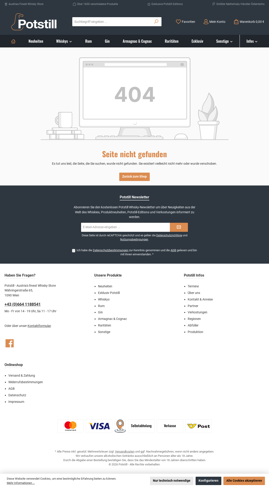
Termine (193, 286)
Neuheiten (105, 286)
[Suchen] (156, 21)
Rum (101, 306)
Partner (193, 306)
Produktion (195, 332)
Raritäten (104, 325)
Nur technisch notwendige (171, 481)
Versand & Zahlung (21, 376)
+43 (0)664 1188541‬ (23, 304)
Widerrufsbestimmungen (25, 382)
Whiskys (104, 299)
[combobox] (112, 21)
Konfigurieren (208, 481)
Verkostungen (197, 312)
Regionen (194, 319)
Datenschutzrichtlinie (169, 235)
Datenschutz (17, 395)
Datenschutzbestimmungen (110, 250)
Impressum (16, 402)
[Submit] (179, 227)
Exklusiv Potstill (109, 293)
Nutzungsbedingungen (134, 239)
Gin (100, 312)
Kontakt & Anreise (200, 299)
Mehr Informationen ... (21, 483)
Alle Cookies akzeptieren (244, 481)
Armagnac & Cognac (112, 319)
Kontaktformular (39, 326)
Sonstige (104, 332)
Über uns (194, 293)
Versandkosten (124, 451)
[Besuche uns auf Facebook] (10, 343)
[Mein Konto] (214, 21)
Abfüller (193, 325)
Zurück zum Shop (134, 176)
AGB (173, 250)
